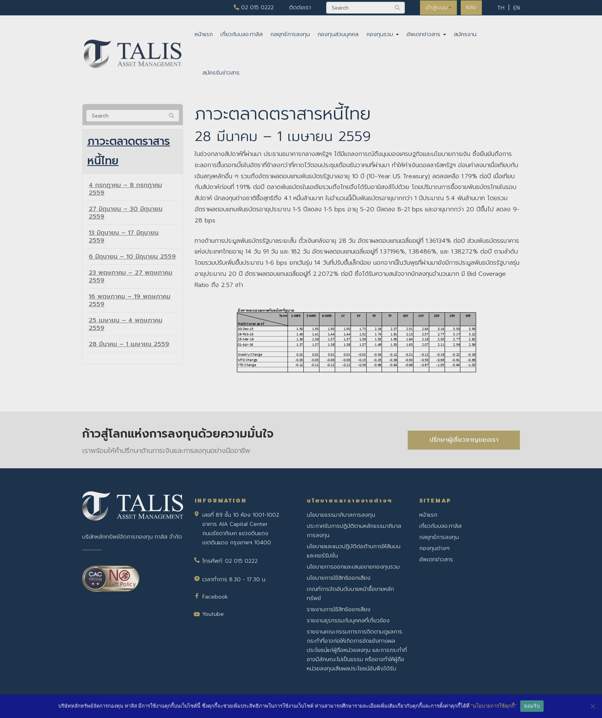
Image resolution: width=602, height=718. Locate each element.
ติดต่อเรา (298, 7)
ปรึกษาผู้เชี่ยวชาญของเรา (464, 439)
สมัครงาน (465, 34)
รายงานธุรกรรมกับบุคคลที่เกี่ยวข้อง (348, 621)
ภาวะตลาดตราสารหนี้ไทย (131, 152)
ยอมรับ (532, 706)
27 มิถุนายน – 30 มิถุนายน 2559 (125, 215)
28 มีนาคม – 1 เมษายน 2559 (129, 346)
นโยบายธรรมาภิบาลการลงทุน (341, 515)
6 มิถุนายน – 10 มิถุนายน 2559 (132, 259)
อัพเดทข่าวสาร (426, 34)
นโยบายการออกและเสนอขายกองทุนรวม (353, 567)
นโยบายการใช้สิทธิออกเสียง (338, 578)
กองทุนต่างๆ (434, 548)
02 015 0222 (252, 7)
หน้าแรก (204, 34)
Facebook (215, 597)
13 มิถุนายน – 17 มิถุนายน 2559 (124, 238)
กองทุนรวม (382, 34)
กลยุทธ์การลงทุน (290, 34)
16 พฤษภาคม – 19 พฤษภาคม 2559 (129, 302)
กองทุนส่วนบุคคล (338, 34)
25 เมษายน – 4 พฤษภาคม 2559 (125, 326)
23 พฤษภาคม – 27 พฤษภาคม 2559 (130, 278)
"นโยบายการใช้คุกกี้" (493, 706)
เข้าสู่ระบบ (437, 7)
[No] (592, 706)
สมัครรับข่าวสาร (221, 73)
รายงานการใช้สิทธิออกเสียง (338, 609)
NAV (471, 7)
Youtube (213, 614)
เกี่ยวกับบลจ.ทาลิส (241, 34)
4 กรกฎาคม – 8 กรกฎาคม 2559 (125, 191)
